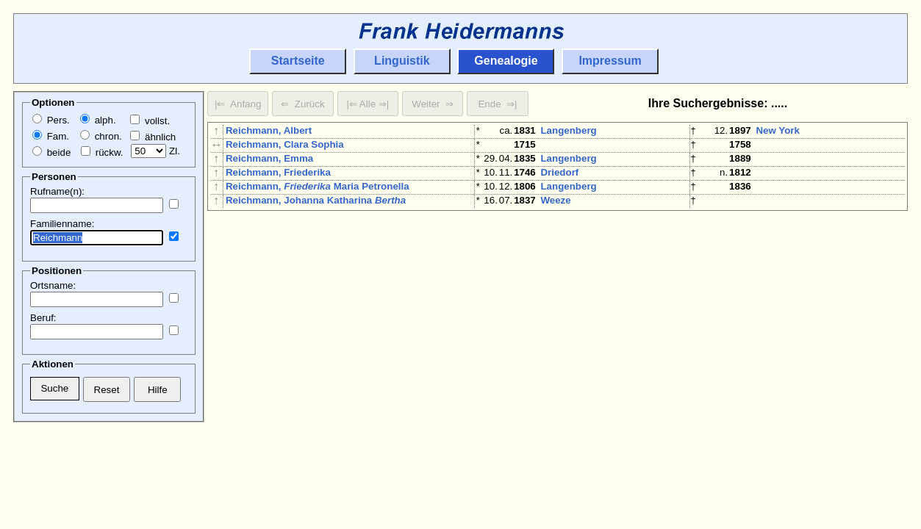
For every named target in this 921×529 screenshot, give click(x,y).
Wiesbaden (781, 367)
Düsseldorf (781, 400)
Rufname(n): (57, 191)
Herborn (775, 282)
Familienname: (62, 223)
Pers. (51, 120)
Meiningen (780, 350)
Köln (767, 214)
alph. (98, 120)
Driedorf (559, 181)
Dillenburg (564, 282)
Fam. (50, 136)
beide (51, 152)
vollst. (150, 120)
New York (778, 130)
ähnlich (153, 137)
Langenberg (568, 130)
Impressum (609, 60)
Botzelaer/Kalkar (578, 316)
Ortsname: (53, 285)
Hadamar (777, 299)
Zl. (155, 150)
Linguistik (402, 60)
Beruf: (43, 317)
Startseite (298, 60)
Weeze (555, 214)
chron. (101, 136)
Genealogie (505, 60)
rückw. (102, 152)
